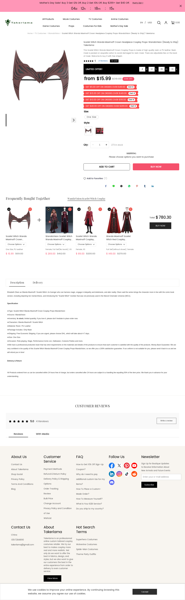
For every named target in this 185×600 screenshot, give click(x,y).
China (14, 537)
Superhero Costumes (86, 542)
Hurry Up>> (138, 2)
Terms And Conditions (22, 487)
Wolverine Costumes (86, 547)
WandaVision (54, 33)
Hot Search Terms (85, 532)
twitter (122, 188)
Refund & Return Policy (55, 476)
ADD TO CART (106, 169)
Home (30, 33)
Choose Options (15, 247)
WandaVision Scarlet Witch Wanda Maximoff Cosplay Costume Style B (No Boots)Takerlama (59, 241)
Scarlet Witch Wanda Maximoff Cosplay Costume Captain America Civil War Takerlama (89, 241)
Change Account (52, 506)
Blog (13, 491)
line (114, 188)
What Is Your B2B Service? (89, 506)
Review (47, 496)
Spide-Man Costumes (87, 552)
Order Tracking (51, 491)
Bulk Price (48, 501)
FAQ (79, 460)
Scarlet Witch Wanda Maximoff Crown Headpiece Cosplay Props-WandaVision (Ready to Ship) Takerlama (19, 241)
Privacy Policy (17, 482)
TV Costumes (40, 33)
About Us (19, 460)
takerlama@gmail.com (22, 547)
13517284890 (17, 542)
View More (52, 581)
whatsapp (130, 188)
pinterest (138, 188)
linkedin (153, 188)
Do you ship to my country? (90, 511)
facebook (106, 188)
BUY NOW (156, 169)
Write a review (166, 423)
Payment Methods (53, 471)
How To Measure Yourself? (89, 501)
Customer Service (52, 462)
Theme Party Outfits (86, 557)
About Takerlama (19, 472)
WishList (47, 521)
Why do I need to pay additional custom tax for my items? (90, 482)
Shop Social (17, 477)
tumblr (145, 188)
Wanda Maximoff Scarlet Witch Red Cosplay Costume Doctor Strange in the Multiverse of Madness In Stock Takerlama (119, 241)
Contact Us (16, 467)
